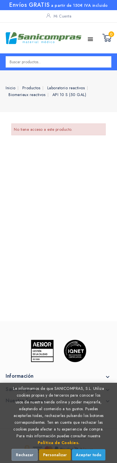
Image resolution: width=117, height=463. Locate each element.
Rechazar (24, 455)
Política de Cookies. (59, 442)
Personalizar (55, 455)
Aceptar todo (88, 455)
